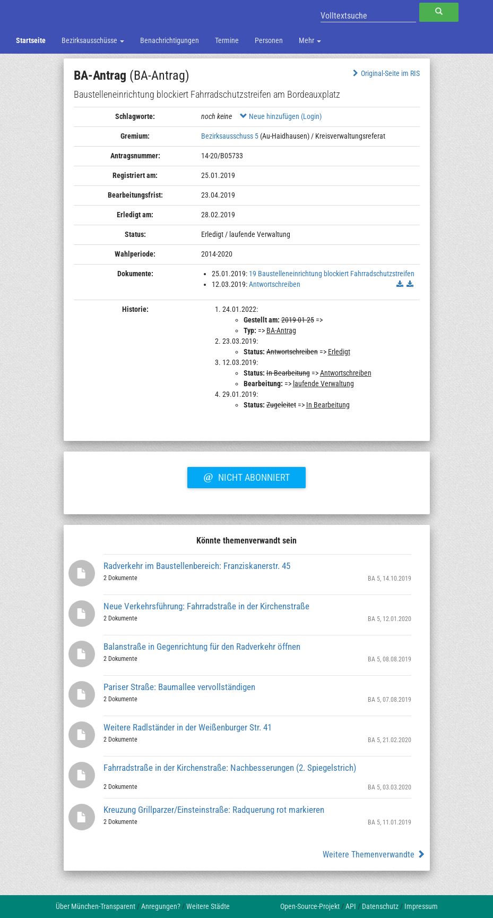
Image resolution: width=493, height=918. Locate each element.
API (350, 906)
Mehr (310, 40)
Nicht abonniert (246, 476)
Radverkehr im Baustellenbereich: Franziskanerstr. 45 (196, 565)
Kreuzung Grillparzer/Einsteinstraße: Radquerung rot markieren (213, 809)
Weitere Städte (208, 906)
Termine (227, 40)
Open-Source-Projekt (310, 906)
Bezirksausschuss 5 (229, 136)
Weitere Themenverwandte (374, 854)
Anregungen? (160, 906)
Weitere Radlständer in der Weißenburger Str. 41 (187, 727)
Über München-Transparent (95, 906)
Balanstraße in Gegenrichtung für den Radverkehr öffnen (201, 646)
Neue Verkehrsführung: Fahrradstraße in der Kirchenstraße (206, 606)
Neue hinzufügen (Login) (281, 116)
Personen (269, 40)
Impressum (421, 906)
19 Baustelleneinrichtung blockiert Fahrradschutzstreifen (331, 273)
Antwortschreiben (274, 284)
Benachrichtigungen (169, 40)
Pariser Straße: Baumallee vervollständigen (179, 687)
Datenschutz (380, 906)
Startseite (31, 40)
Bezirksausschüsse (93, 40)
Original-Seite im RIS (385, 73)
